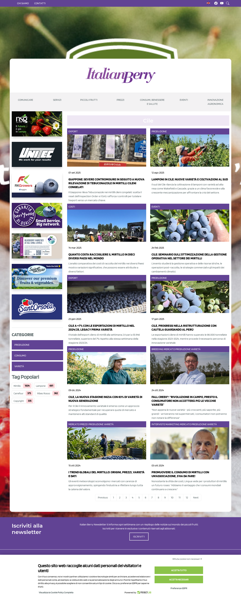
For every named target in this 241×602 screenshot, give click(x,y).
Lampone (40, 385)
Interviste (158, 424)
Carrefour (18, 393)
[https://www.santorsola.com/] (37, 309)
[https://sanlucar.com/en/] (37, 279)
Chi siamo (23, 3)
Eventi (156, 206)
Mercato (169, 349)
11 (180, 497)
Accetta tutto (178, 570)
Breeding (157, 349)
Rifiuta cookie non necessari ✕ (187, 559)
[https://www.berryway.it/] (37, 218)
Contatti (40, 3)
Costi (71, 206)
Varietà (19, 366)
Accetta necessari (178, 579)
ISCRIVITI (139, 536)
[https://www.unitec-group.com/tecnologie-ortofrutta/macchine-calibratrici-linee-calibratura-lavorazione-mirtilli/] (37, 157)
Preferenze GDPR (179, 588)
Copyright (19, 401)
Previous (103, 497)
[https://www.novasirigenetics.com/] (37, 126)
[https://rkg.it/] (37, 187)
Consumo (20, 355)
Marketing (172, 424)
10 (172, 497)
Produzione (21, 344)
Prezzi (84, 424)
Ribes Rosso (43, 393)
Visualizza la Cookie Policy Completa (56, 592)
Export (73, 131)
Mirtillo (17, 385)
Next (196, 497)
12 (187, 497)
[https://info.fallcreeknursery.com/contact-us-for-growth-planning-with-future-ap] (37, 248)
